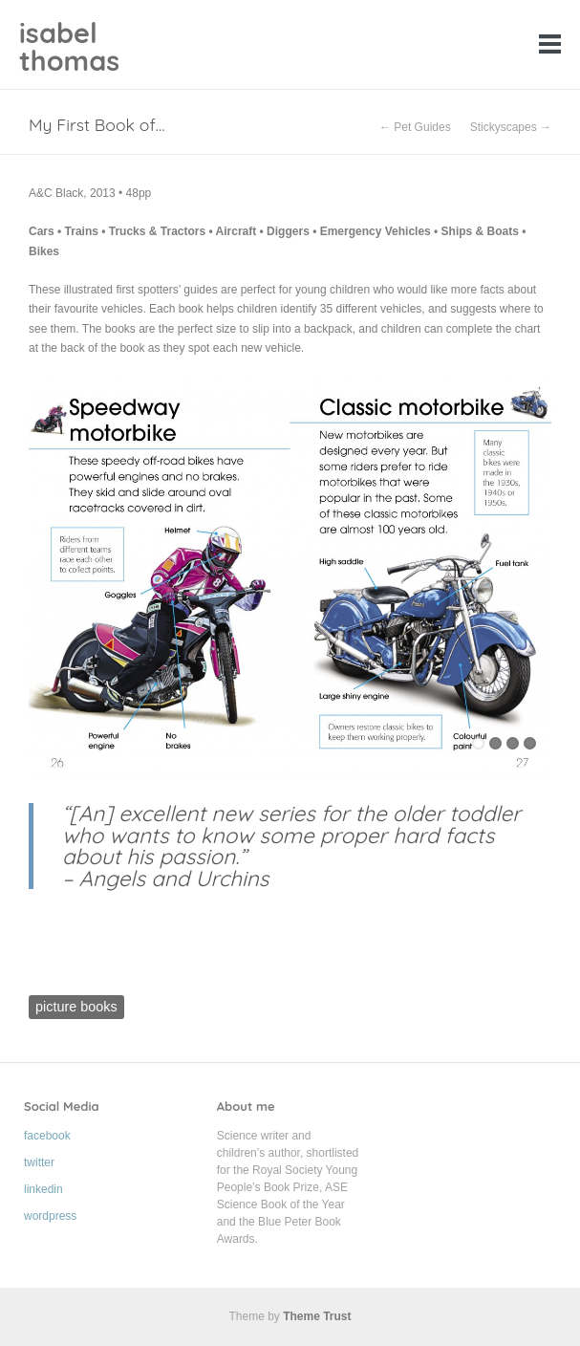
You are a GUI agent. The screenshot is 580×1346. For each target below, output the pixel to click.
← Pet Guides (415, 127)
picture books (76, 1006)
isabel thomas (69, 46)
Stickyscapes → (510, 127)
